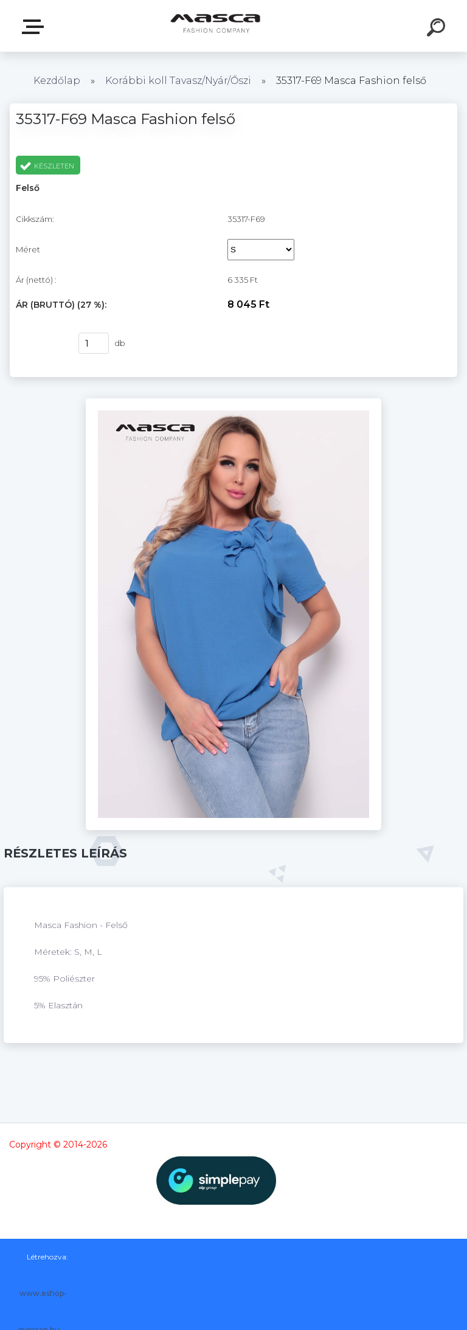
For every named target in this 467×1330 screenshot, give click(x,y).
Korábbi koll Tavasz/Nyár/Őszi (179, 80)
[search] (438, 29)
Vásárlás (39, 343)
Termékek (35, 26)
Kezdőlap (56, 80)
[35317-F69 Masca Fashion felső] (234, 402)
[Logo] (216, 25)
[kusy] (93, 343)
